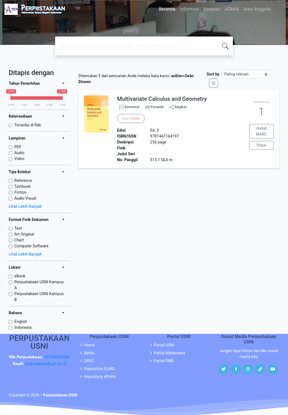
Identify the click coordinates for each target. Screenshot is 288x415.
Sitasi (261, 145)
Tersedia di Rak (27, 125)
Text (18, 228)
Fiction (20, 192)
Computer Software (31, 246)
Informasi (189, 9)
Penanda (157, 107)
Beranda (167, 9)
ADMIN (232, 9)
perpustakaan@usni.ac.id (45, 363)
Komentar (129, 107)
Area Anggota (257, 9)
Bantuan (212, 9)
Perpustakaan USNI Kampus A (39, 285)
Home (89, 345)
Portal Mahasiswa (169, 353)
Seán (131, 118)
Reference (23, 180)
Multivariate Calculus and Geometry (162, 98)
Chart (19, 240)
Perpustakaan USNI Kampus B (39, 296)
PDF (18, 147)
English (20, 321)
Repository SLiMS (99, 369)
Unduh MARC (261, 131)
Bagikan (178, 107)
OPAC (89, 361)
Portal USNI (164, 345)
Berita (89, 353)
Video (19, 158)
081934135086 (57, 357)
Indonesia (23, 327)
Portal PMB (164, 361)
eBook (19, 276)
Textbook (22, 186)
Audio (19, 153)
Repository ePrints (100, 376)
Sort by (213, 74)
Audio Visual (25, 198)
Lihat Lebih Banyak (25, 206)
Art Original (24, 234)
